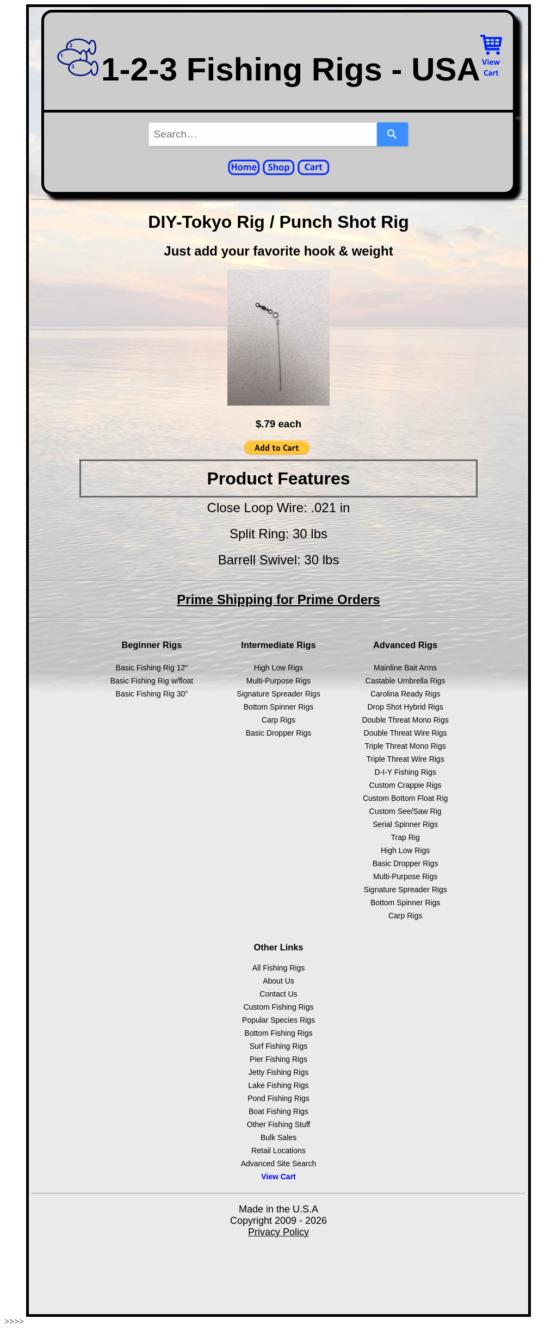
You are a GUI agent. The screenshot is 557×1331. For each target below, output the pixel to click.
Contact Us (278, 994)
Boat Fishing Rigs (278, 1111)
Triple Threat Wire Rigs (405, 759)
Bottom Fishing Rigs (278, 1033)
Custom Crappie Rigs (405, 785)
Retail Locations (278, 1150)
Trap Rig (405, 837)
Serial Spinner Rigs (405, 824)
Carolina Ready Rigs (405, 693)
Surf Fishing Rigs (279, 1046)
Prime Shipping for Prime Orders (278, 599)
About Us (278, 981)
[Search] (392, 134)
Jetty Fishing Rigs (278, 1072)
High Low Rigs (278, 667)
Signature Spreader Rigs (278, 693)
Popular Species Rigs (278, 1020)
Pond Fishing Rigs (278, 1098)
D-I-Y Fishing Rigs (405, 772)
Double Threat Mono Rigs (405, 720)
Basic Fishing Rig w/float (152, 680)
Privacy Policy (278, 1232)
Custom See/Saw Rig (405, 811)
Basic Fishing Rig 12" (152, 667)
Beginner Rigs (151, 645)
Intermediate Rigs (278, 645)
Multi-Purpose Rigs (278, 680)
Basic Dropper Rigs (279, 733)
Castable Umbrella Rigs (405, 680)
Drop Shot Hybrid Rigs (405, 706)
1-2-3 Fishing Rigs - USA (267, 69)
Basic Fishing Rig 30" (152, 693)
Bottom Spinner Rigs (278, 706)
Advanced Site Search (279, 1163)
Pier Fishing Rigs (278, 1059)
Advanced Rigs (405, 645)
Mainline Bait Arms (405, 667)
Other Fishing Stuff (278, 1124)
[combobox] (262, 134)
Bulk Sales (278, 1137)
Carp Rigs (278, 720)
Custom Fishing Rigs (278, 1007)
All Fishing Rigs (278, 967)
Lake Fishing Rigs (278, 1085)
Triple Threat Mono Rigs (404, 746)
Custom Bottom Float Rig (405, 798)
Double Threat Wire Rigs (405, 733)
